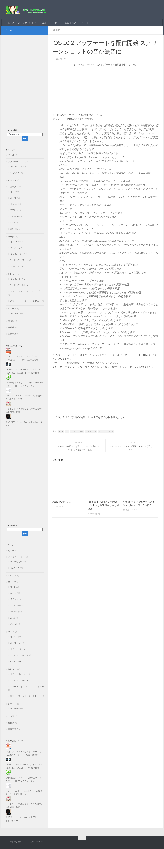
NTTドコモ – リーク (19, 260)
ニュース (9, 22)
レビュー (44, 22)
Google (13, 198)
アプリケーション (27, 22)
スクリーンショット (106, 431)
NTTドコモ (15, 210)
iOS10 (81, 431)
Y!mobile (14, 229)
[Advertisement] (25, 80)
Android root (15, 313)
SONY (12, 222)
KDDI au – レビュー (18, 279)
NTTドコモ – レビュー (20, 285)
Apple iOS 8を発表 (61, 501)
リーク (11, 236)
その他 (11, 155)
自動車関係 (70, 22)
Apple (56, 30)
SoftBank (14, 216)
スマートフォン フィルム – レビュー (27, 291)
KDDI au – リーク (17, 254)
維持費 (11, 327)
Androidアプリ (16, 166)
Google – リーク (17, 247)
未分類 (11, 321)
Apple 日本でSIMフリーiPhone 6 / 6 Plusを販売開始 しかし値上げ (103, 505)
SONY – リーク (16, 266)
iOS (67, 431)
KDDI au (13, 204)
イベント (84, 22)
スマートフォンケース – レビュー (25, 301)
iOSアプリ (14, 172)
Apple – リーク (16, 241)
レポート (56, 22)
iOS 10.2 (74, 431)
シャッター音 (91, 431)
